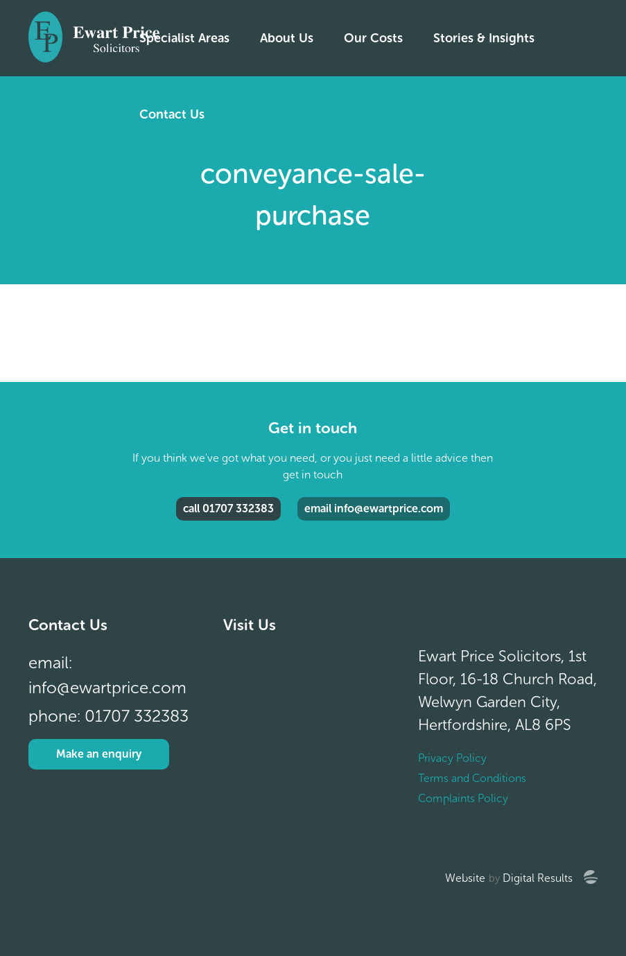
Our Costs (373, 38)
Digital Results (538, 878)
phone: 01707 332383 (108, 716)
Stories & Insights (483, 38)
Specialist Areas (184, 38)
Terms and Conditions (472, 778)
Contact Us (172, 114)
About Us (286, 38)
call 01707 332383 (228, 508)
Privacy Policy (452, 758)
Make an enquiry (98, 754)
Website (465, 878)
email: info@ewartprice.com (107, 674)
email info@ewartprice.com (373, 508)
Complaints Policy (463, 798)
